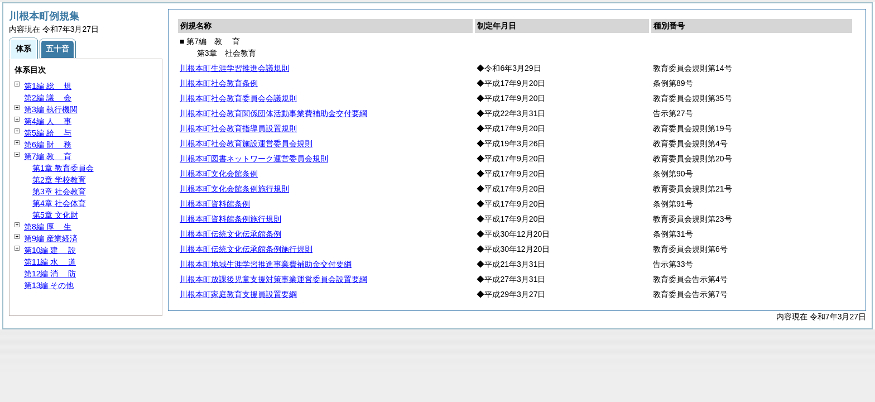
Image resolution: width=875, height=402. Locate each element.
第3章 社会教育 (59, 191)
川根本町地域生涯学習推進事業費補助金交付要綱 (266, 264)
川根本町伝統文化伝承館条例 (230, 233)
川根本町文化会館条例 (219, 173)
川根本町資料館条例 (215, 203)
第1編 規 (47, 86)
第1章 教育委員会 (63, 168)
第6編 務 (47, 144)
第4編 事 (47, 121)
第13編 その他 (49, 285)
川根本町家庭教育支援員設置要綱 (238, 294)
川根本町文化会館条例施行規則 (234, 188)
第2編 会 (47, 97)
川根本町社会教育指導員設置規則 (238, 128)
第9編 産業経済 (51, 238)
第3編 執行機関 (51, 109)
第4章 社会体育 (59, 203)
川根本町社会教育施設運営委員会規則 (246, 143)
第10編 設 (50, 250)
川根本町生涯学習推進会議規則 (234, 68)
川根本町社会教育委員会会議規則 (238, 98)
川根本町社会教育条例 (219, 83)
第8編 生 (47, 226)
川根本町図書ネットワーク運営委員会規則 (254, 158)
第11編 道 (50, 261)
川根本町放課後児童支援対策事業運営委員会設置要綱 (273, 279)
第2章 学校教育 (59, 179)
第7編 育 (47, 156)
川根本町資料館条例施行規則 (230, 218)
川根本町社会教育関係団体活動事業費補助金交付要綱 (273, 113)
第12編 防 (50, 273)
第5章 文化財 (55, 214)
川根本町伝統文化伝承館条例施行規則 (246, 249)
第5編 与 (47, 132)
